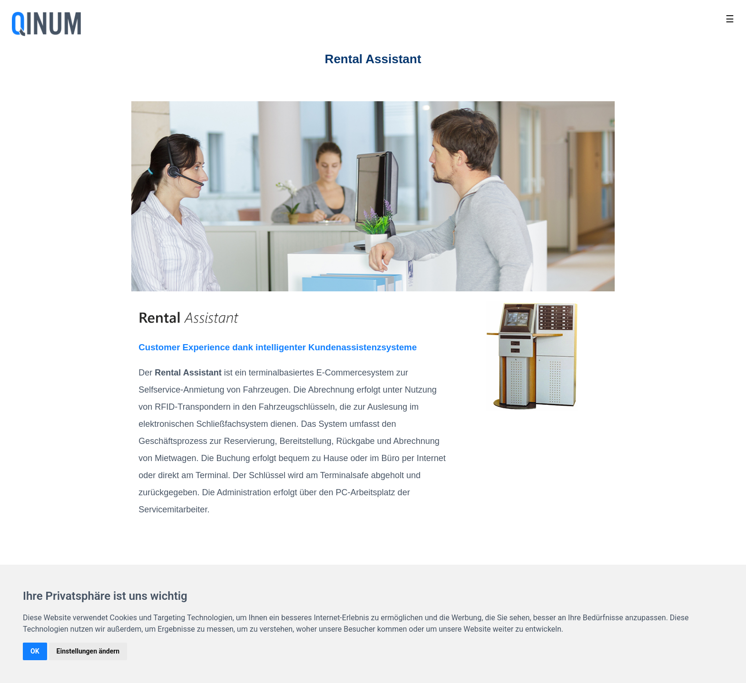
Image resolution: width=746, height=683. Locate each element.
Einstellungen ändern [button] (88, 651)
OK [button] (34, 651)
